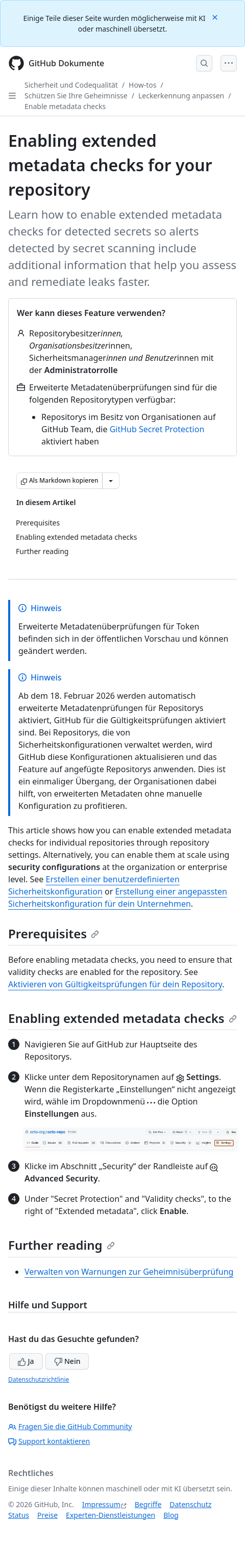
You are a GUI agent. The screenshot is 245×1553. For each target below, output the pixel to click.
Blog (171, 1515)
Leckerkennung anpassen (181, 95)
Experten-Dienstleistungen (110, 1515)
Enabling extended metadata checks (122, 1018)
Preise (47, 1515)
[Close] (216, 16)
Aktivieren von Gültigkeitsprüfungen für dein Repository (115, 984)
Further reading (61, 1244)
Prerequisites (53, 933)
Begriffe (148, 1504)
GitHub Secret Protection (157, 429)
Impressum (101, 1504)
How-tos (142, 85)
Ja (26, 1361)
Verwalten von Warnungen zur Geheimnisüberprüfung (128, 1271)
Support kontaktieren (49, 1441)
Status (18, 1515)
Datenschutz (190, 1504)
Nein (67, 1361)
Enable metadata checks (65, 106)
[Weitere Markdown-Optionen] (110, 480)
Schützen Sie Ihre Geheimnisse (76, 95)
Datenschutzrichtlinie (38, 1379)
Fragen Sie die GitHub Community (70, 1426)
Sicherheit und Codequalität (71, 85)
